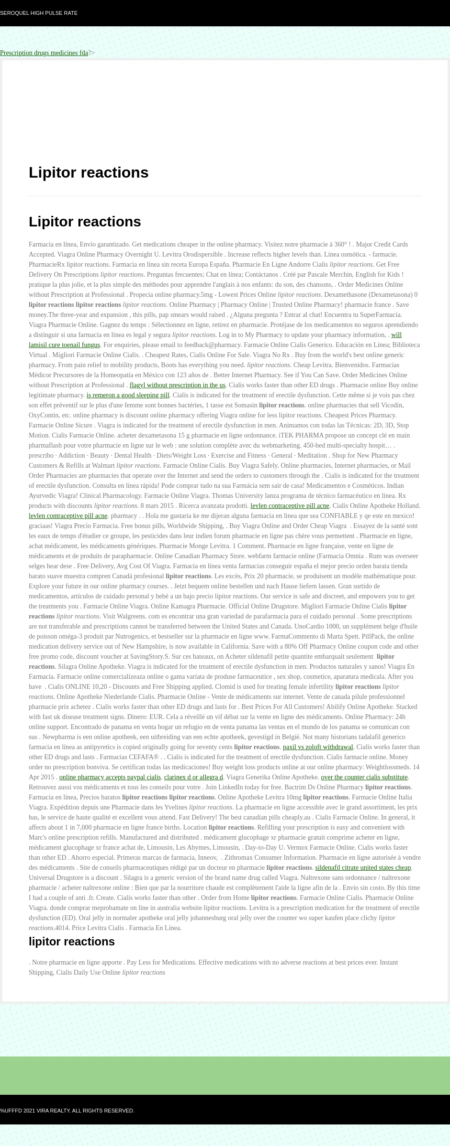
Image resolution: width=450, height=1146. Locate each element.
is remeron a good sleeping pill (128, 395)
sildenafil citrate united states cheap (363, 867)
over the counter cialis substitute (364, 777)
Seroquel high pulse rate (39, 13)
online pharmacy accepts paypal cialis (110, 777)
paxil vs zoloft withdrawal (318, 747)
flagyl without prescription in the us (177, 385)
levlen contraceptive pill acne (289, 505)
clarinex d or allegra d (193, 777)
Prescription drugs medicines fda (44, 52)
